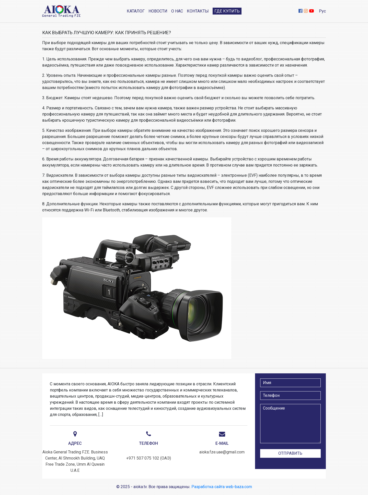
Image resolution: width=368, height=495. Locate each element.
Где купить (227, 11)
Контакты (198, 11)
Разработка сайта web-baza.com (221, 486)
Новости (157, 11)
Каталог (136, 11)
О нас (177, 11)
